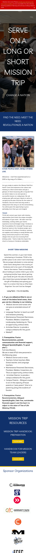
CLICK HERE (18, 441)
